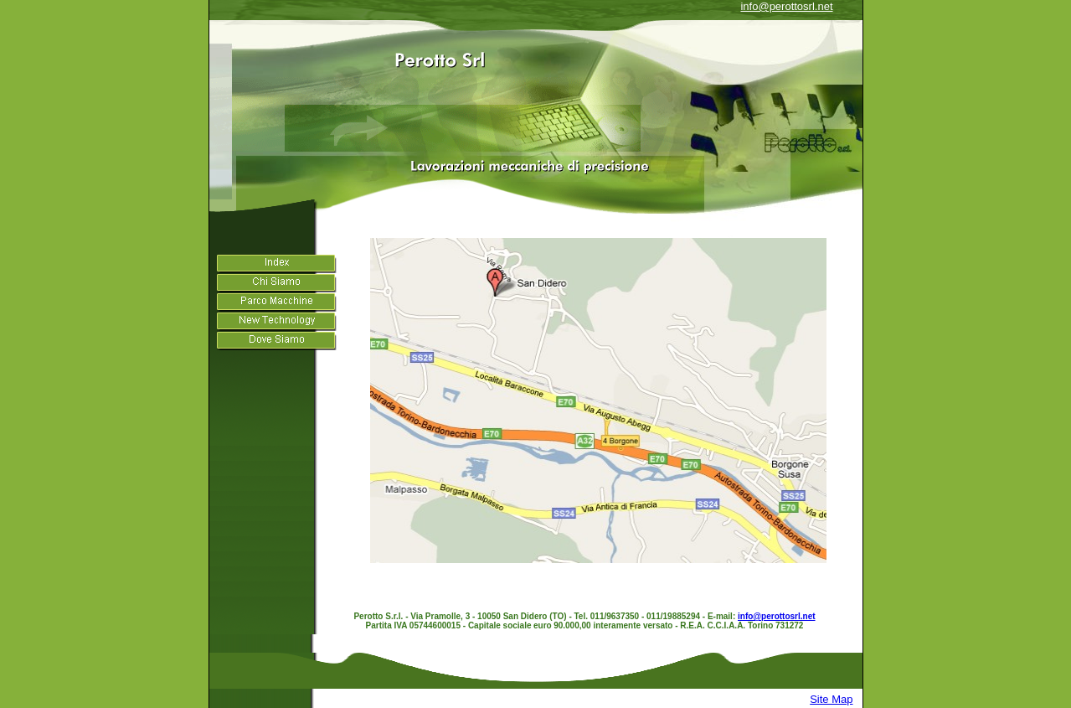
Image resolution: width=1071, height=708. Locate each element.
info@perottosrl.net (786, 6)
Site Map (831, 699)
